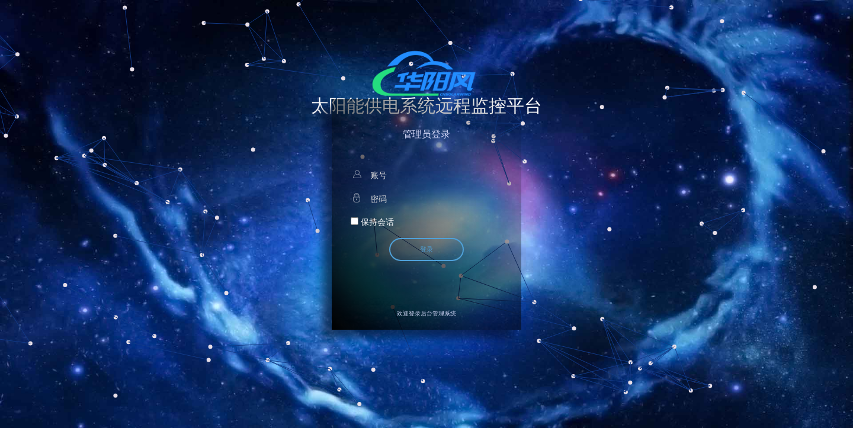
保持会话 (372, 222)
